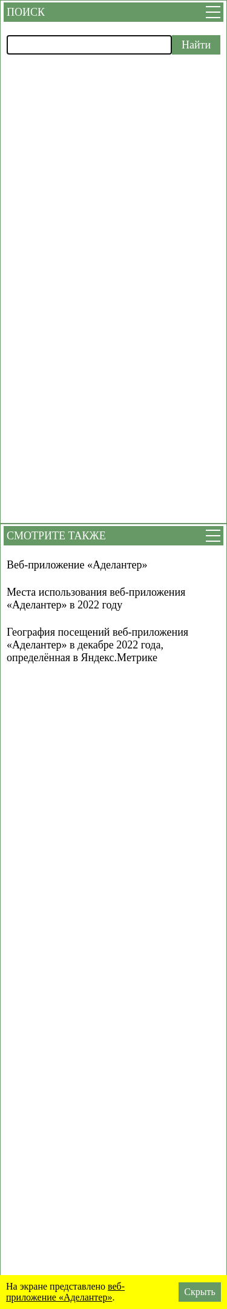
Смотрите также (56, 536)
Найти (196, 45)
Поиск (26, 12)
